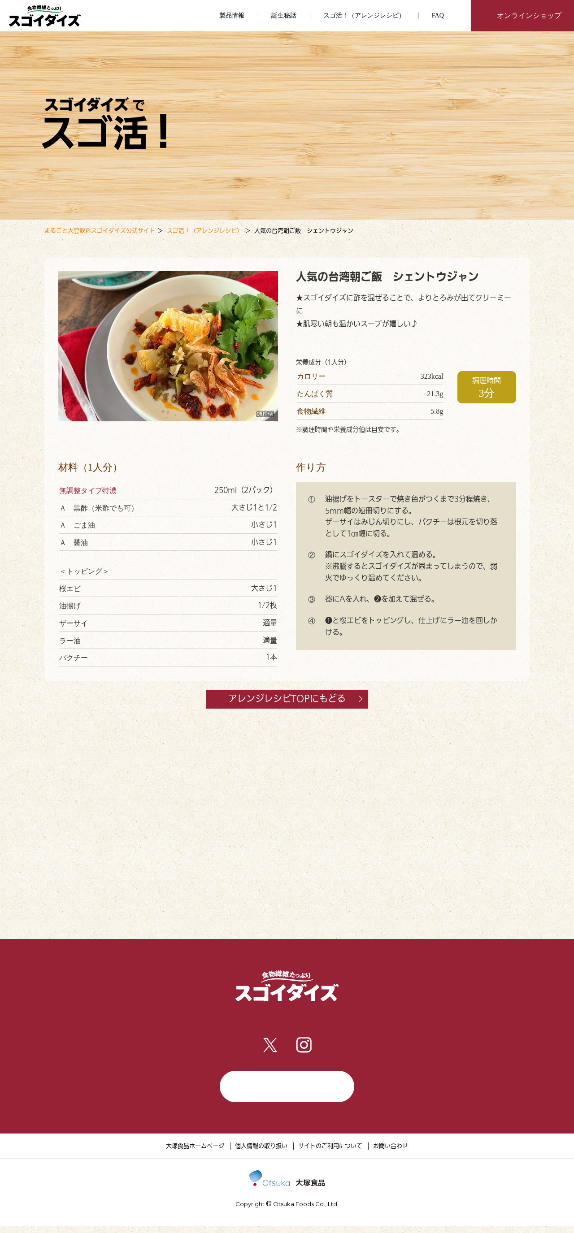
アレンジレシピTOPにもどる (298, 698)
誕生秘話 (283, 16)
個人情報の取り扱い (261, 1153)
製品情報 (172, 1022)
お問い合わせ (390, 1153)
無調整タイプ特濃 (88, 490)
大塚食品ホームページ (195, 1153)
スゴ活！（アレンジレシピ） (364, 16)
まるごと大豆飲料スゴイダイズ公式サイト (99, 230)
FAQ (438, 16)
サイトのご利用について (330, 1153)
